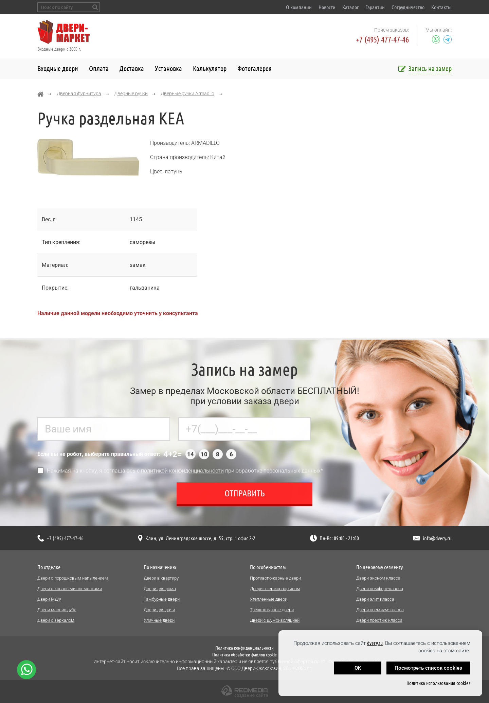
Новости (327, 7)
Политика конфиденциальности (244, 648)
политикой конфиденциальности (182, 474)
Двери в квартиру (161, 578)
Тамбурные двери (162, 599)
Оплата (99, 68)
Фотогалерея (254, 68)
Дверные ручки (131, 93)
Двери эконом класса (378, 578)
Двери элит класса (375, 599)
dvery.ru (375, 643)
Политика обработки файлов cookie (244, 654)
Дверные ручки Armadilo (187, 93)
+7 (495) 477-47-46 (382, 39)
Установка (168, 68)
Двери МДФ (49, 599)
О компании (299, 7)
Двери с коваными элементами (69, 588)
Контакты (441, 7)
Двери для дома (160, 588)
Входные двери (57, 68)
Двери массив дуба (56, 609)
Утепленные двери (268, 599)
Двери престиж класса (379, 620)
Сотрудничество (408, 7)
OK (358, 668)
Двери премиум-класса (380, 609)
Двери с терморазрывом (275, 588)
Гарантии (375, 7)
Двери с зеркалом (55, 620)
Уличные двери (159, 620)
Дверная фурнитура (79, 93)
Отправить (244, 496)
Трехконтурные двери (272, 609)
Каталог (350, 7)
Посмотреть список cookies (428, 668)
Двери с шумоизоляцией (275, 620)
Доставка (132, 68)
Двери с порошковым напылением (72, 578)
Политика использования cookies (438, 683)
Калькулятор (210, 68)
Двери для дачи (159, 609)
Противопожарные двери (275, 578)
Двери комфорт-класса (379, 588)
